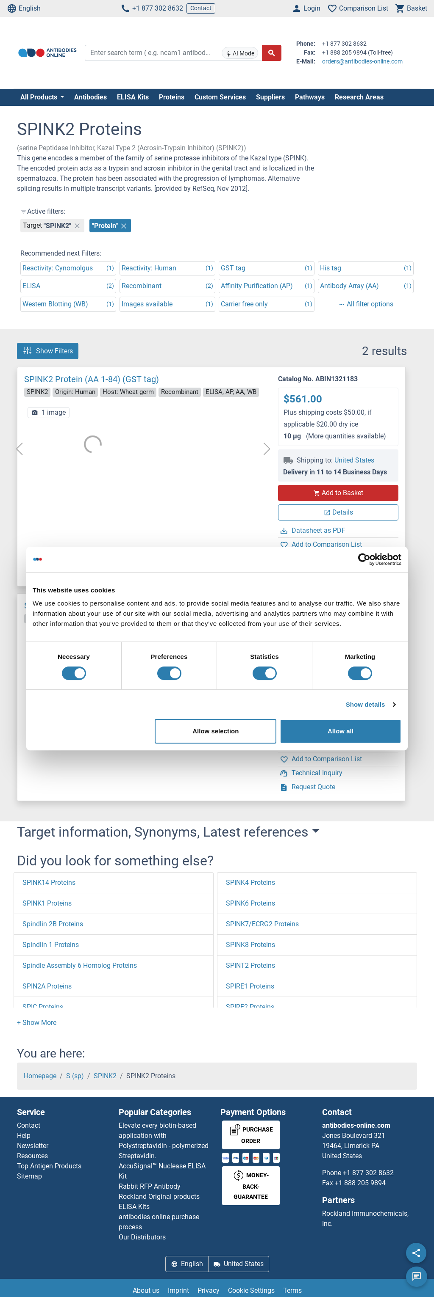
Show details (365, 704)
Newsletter (32, 1146)
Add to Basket (338, 493)
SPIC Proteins (42, 1007)
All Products (39, 97)
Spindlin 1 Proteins (50, 945)
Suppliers (270, 97)
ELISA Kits (133, 97)
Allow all (340, 731)
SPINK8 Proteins (250, 945)
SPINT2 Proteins (250, 965)
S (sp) (75, 1076)
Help (24, 1136)
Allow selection (215, 731)
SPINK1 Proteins (47, 903)
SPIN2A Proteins (47, 986)
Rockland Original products (159, 1196)
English (24, 8)
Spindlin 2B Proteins (52, 924)
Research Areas (359, 97)
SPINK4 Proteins (250, 882)
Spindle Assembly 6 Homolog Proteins (79, 965)
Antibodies (90, 97)
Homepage (40, 1076)
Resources (32, 1156)
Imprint (178, 1290)
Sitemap (29, 1176)
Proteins (171, 97)
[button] (36, 1023)
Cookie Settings (251, 1290)
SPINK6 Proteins (250, 903)
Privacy (209, 1290)
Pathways (310, 97)
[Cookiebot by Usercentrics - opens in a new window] (364, 559)
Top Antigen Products (49, 1166)
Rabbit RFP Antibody (150, 1186)
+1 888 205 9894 (360, 1183)
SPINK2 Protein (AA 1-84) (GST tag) (91, 379)
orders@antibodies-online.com (362, 61)
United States (354, 460)
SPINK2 (105, 1076)
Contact (200, 8)
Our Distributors (142, 1237)
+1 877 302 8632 (151, 8)
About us (146, 1290)
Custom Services (220, 97)
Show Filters (47, 351)
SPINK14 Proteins (48, 882)
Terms (292, 1290)
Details (338, 512)
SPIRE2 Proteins (250, 1007)
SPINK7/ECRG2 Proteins (262, 924)
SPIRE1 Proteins (250, 986)
